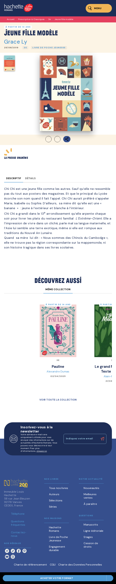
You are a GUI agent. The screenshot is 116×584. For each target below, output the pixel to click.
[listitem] (7, 551)
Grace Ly (15, 41)
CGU (53, 564)
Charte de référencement (30, 564)
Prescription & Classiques (31, 19)
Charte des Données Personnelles (80, 564)
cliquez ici (41, 451)
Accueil (10, 19)
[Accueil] (18, 8)
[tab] (13, 178)
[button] (25, 47)
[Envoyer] (102, 439)
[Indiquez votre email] (81, 439)
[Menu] (99, 8)
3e (49, 19)
